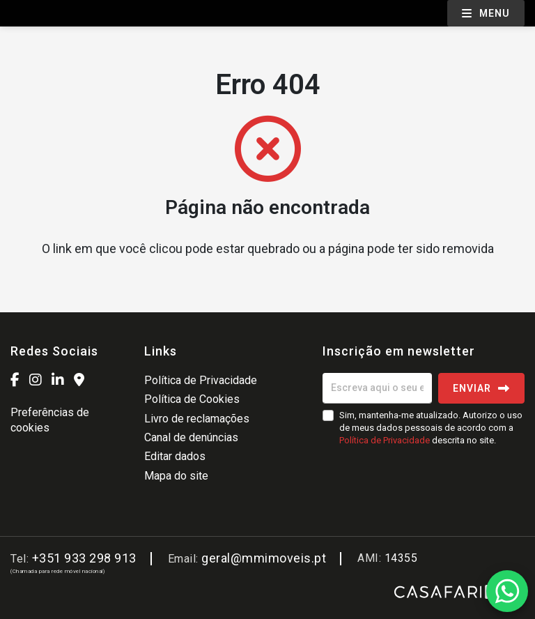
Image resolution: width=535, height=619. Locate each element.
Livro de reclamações (196, 418)
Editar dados (175, 456)
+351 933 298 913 (84, 558)
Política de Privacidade (200, 380)
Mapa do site (176, 475)
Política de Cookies (192, 399)
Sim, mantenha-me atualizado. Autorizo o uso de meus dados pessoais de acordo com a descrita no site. (430, 427)
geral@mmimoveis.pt (263, 558)
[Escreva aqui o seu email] (377, 388)
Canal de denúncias (191, 437)
